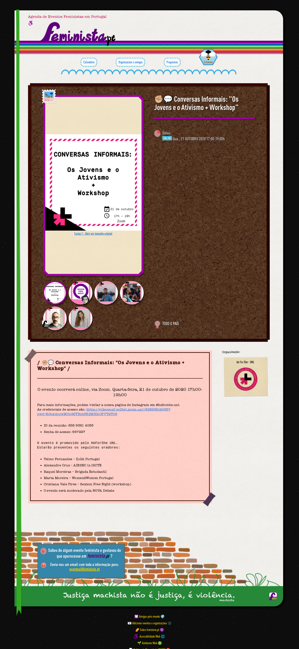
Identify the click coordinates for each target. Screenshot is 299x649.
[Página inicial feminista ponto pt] (78, 34)
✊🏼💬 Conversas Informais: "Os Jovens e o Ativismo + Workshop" (196, 103)
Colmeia (208, 62)
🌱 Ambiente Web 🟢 (149, 643)
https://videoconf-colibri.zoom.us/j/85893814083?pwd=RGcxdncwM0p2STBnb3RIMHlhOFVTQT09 (103, 412)
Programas (172, 62)
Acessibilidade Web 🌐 (152, 636)
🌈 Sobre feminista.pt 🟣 (149, 630)
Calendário (89, 62)
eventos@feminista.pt (84, 569)
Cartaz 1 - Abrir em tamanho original (93, 233)
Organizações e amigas (130, 62)
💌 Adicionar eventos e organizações (147, 623)
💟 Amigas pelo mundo (147, 616)
